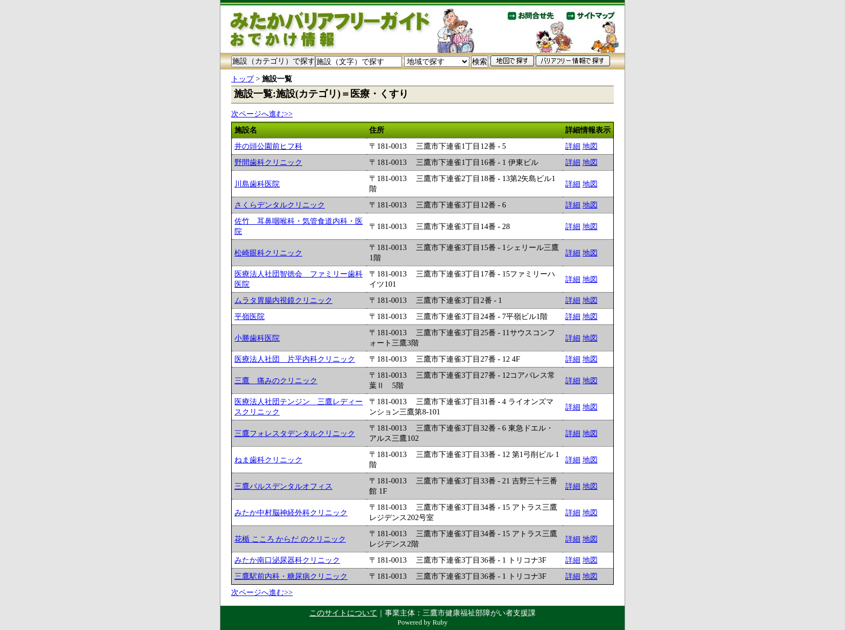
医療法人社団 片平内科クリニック (294, 359)
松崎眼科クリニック (268, 252)
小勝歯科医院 (257, 338)
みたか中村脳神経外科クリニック (291, 512)
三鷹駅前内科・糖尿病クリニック (291, 576)
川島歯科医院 (257, 183)
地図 (590, 146)
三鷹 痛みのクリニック (275, 380)
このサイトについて (343, 612)
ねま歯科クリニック (268, 459)
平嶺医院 (249, 316)
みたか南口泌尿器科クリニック (287, 560)
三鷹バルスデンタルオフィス (283, 486)
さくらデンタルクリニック (279, 204)
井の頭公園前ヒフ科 (268, 146)
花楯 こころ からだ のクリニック (290, 539)
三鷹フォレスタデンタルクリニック (294, 433)
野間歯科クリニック (268, 162)
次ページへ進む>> (262, 113)
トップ (242, 78)
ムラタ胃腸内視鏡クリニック (283, 300)
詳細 (572, 146)
